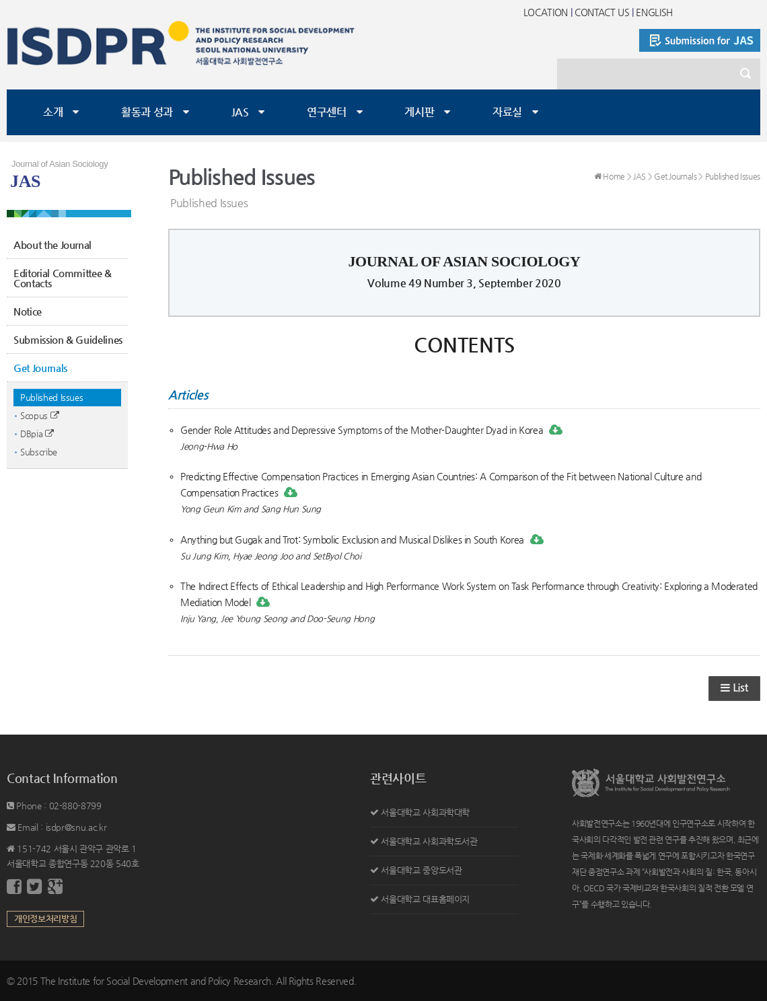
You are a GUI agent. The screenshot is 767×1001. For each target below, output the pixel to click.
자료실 (507, 112)
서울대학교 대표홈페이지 (425, 899)
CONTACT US (602, 12)
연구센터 (326, 112)
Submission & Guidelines (67, 339)
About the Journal (52, 244)
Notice (27, 311)
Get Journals (40, 367)
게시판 (419, 112)
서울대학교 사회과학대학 (425, 812)
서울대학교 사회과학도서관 (429, 841)
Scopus (39, 415)
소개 (53, 112)
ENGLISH (654, 12)
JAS (240, 112)
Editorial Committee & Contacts (62, 278)
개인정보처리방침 (45, 919)
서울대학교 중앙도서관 (421, 870)
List (734, 688)
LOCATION (545, 12)
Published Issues (51, 397)
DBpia (37, 434)
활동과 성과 (147, 112)
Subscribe (38, 452)
